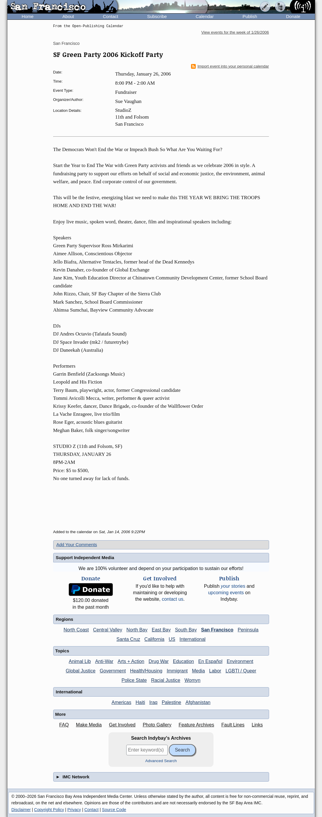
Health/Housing (146, 670)
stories (233, 586)
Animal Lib (80, 661)
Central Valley (107, 629)
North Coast (76, 629)
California (154, 639)
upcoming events (226, 592)
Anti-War (104, 661)
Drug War (158, 661)
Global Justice (81, 670)
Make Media (89, 724)
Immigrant (177, 670)
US (172, 639)
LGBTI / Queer (241, 670)
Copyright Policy (49, 809)
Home (27, 16)
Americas (121, 702)
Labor (215, 670)
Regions (64, 619)
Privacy (74, 809)
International (192, 639)
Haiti (140, 702)
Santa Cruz (128, 639)
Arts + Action (131, 661)
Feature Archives (196, 724)
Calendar (205, 16)
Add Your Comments (76, 544)
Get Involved (122, 724)
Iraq (153, 702)
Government (113, 670)
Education (183, 661)
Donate (293, 16)
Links (257, 724)
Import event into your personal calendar (230, 66)
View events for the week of (235, 32)
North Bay (137, 629)
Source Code (114, 809)
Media (198, 670)
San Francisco (66, 43)
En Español (210, 661)
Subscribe (157, 16)
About (68, 16)
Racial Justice (165, 680)
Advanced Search (161, 761)
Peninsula (248, 629)
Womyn (192, 680)
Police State (134, 680)
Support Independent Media (85, 557)
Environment (240, 661)
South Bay (186, 629)
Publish (249, 16)
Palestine (171, 702)
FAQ (64, 724)
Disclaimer (21, 809)
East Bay (161, 629)
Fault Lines (233, 724)
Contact (110, 16)
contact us (172, 599)
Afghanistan (198, 702)
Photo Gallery (157, 724)
